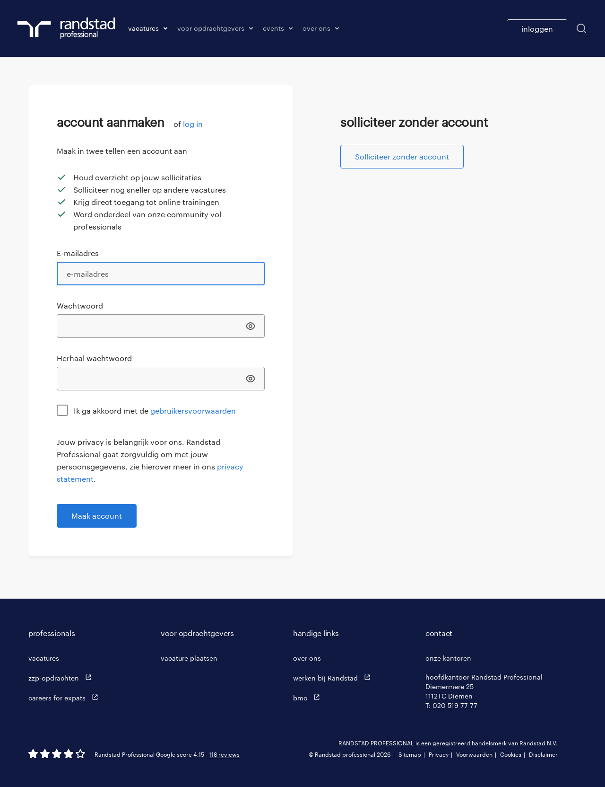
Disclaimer (543, 754)
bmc (308, 697)
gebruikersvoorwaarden (193, 410)
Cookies (510, 754)
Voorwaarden (474, 754)
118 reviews (224, 754)
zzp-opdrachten (62, 677)
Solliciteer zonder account (402, 156)
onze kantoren (448, 658)
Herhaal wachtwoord (94, 358)
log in (193, 123)
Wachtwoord (80, 305)
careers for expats (65, 697)
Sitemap (409, 754)
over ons (307, 658)
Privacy (439, 754)
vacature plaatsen (189, 658)
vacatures (43, 658)
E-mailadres (78, 252)
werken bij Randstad (334, 677)
